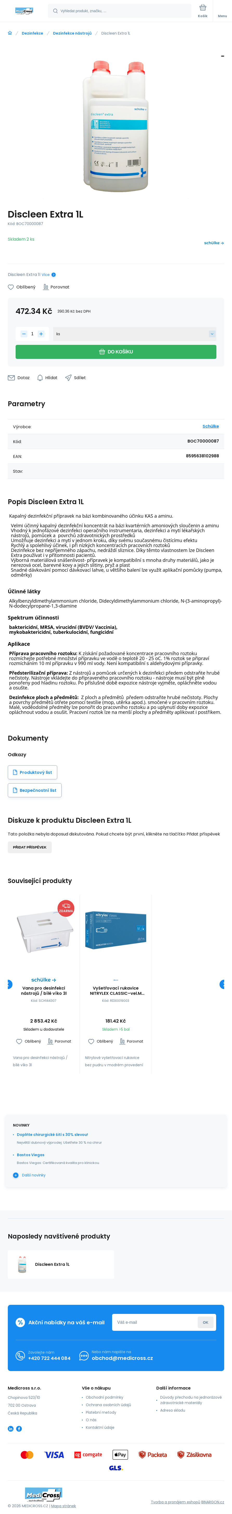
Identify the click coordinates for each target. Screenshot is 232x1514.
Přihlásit (206, 1322)
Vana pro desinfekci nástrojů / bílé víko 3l (44, 991)
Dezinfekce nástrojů (72, 33)
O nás (91, 1420)
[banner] (24, 11)
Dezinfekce (32, 33)
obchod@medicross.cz (122, 1358)
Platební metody (101, 1412)
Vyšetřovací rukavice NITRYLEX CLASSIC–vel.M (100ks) (115, 991)
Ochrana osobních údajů (108, 1404)
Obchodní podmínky (104, 1397)
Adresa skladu (172, 1410)
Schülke (211, 426)
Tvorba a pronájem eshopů (175, 1502)
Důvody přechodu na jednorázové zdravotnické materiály (191, 1400)
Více (46, 274)
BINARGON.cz (212, 1502)
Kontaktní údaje (100, 1427)
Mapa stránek (63, 1506)
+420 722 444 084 (49, 1358)
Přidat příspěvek (30, 847)
